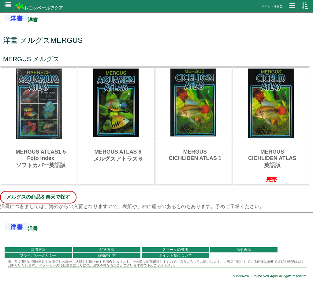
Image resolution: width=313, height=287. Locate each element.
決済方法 (38, 250)
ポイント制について (175, 255)
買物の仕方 (107, 255)
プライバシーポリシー (38, 255)
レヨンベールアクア (39, 8)
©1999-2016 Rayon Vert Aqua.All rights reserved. (270, 276)
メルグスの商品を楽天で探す (38, 196)
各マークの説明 (175, 250)
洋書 (21, 19)
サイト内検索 (271, 6)
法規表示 (244, 250)
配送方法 (106, 250)
